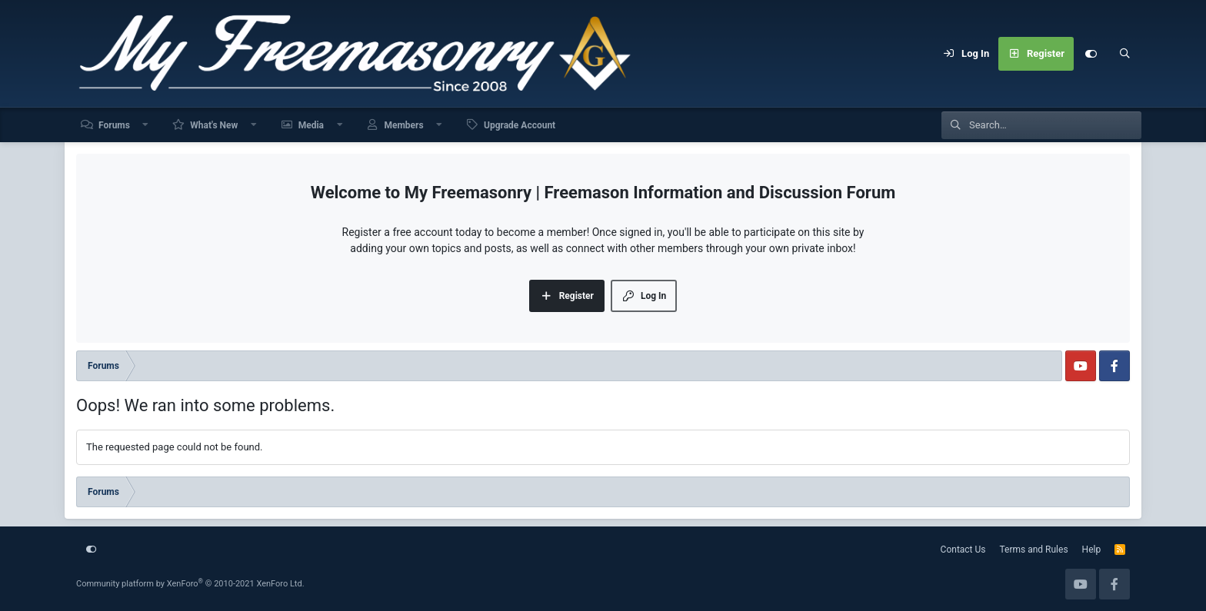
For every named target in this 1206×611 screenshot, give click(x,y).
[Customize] (1091, 54)
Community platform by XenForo (190, 584)
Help (1091, 549)
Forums (114, 125)
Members (403, 125)
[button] (146, 125)
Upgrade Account (519, 125)
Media (311, 125)
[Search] (1124, 54)
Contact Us (963, 549)
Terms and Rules (1034, 549)
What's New (214, 125)
